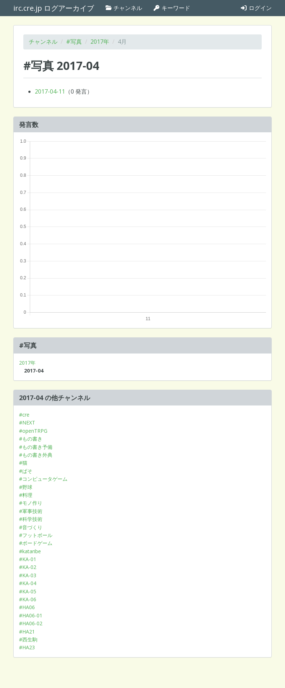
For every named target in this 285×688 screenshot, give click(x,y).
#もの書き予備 (35, 446)
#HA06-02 (30, 623)
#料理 (25, 495)
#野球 (25, 487)
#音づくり (30, 527)
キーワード (171, 8)
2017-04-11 (50, 91)
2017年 (99, 42)
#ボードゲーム (35, 543)
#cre (24, 414)
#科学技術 (30, 519)
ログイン (256, 8)
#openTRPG (33, 430)
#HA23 (27, 647)
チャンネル (123, 8)
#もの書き (30, 438)
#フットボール (35, 535)
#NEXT (27, 422)
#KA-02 (27, 567)
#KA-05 (27, 591)
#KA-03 (27, 575)
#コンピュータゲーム (43, 478)
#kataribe (30, 551)
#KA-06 (27, 599)
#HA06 (27, 607)
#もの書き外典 (35, 454)
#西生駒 (28, 639)
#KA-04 (27, 583)
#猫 (23, 462)
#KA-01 (27, 559)
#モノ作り (30, 502)
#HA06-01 (30, 615)
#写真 (74, 42)
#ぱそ (25, 471)
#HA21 (27, 631)
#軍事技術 (30, 511)
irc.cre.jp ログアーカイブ (53, 8)
